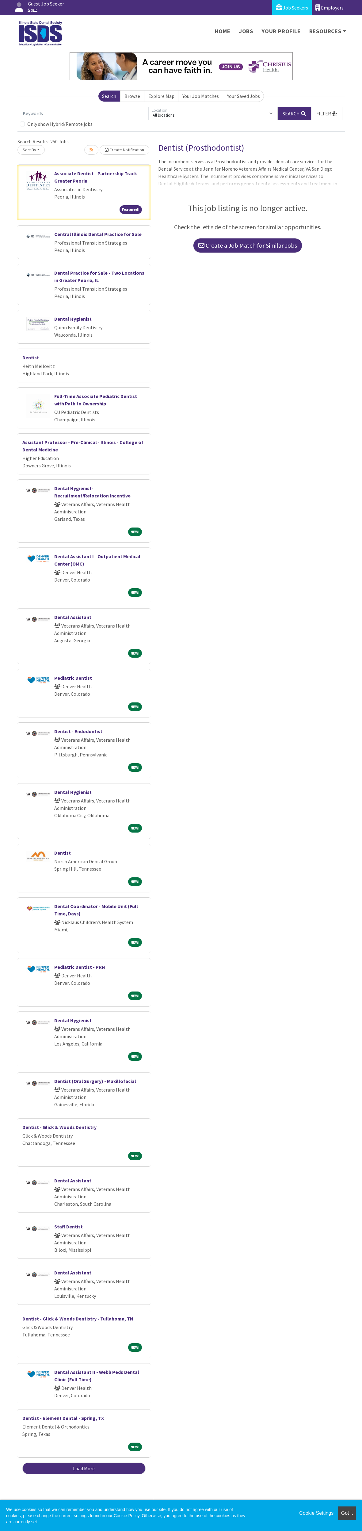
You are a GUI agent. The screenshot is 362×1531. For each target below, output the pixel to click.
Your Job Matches (200, 96)
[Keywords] (84, 113)
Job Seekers (292, 7)
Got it (347, 1513)
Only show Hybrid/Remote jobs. (60, 124)
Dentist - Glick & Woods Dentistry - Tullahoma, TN (77, 1319)
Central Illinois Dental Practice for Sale (98, 234)
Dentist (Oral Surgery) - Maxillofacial (95, 1081)
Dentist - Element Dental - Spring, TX (63, 1418)
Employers (329, 7)
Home (223, 31)
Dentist (30, 357)
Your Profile (281, 31)
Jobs (246, 31)
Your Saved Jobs (243, 96)
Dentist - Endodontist (78, 731)
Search (109, 96)
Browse (132, 96)
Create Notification (124, 150)
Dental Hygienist (73, 319)
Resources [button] (325, 31)
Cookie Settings (316, 1513)
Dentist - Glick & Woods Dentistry (59, 1127)
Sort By (29, 150)
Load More (84, 1468)
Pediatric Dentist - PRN (79, 967)
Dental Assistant (72, 617)
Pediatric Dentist (73, 678)
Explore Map (161, 96)
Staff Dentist (68, 1227)
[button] (326, 113)
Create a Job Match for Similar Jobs (247, 245)
